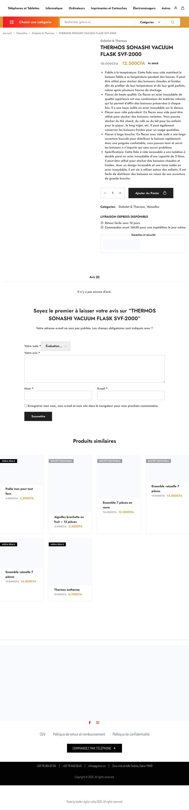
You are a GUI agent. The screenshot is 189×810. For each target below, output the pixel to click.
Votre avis (32, 353)
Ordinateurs (77, 8)
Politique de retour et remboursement (79, 734)
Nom (28, 388)
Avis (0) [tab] (94, 277)
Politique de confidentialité (131, 734)
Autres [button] (166, 8)
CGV (43, 734)
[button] (94, 748)
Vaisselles (22, 33)
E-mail (102, 388)
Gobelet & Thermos (43, 33)
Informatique (54, 8)
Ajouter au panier (150, 193)
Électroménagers (144, 8)
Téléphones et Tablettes (23, 8)
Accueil (7, 33)
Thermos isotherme (67, 590)
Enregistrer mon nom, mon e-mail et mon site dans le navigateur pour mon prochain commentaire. (93, 406)
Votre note (32, 346)
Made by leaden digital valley (81, 801)
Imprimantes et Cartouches (109, 8)
